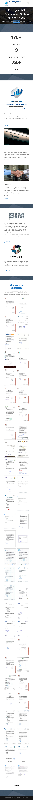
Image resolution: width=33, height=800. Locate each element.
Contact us (6, 198)
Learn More (6, 125)
